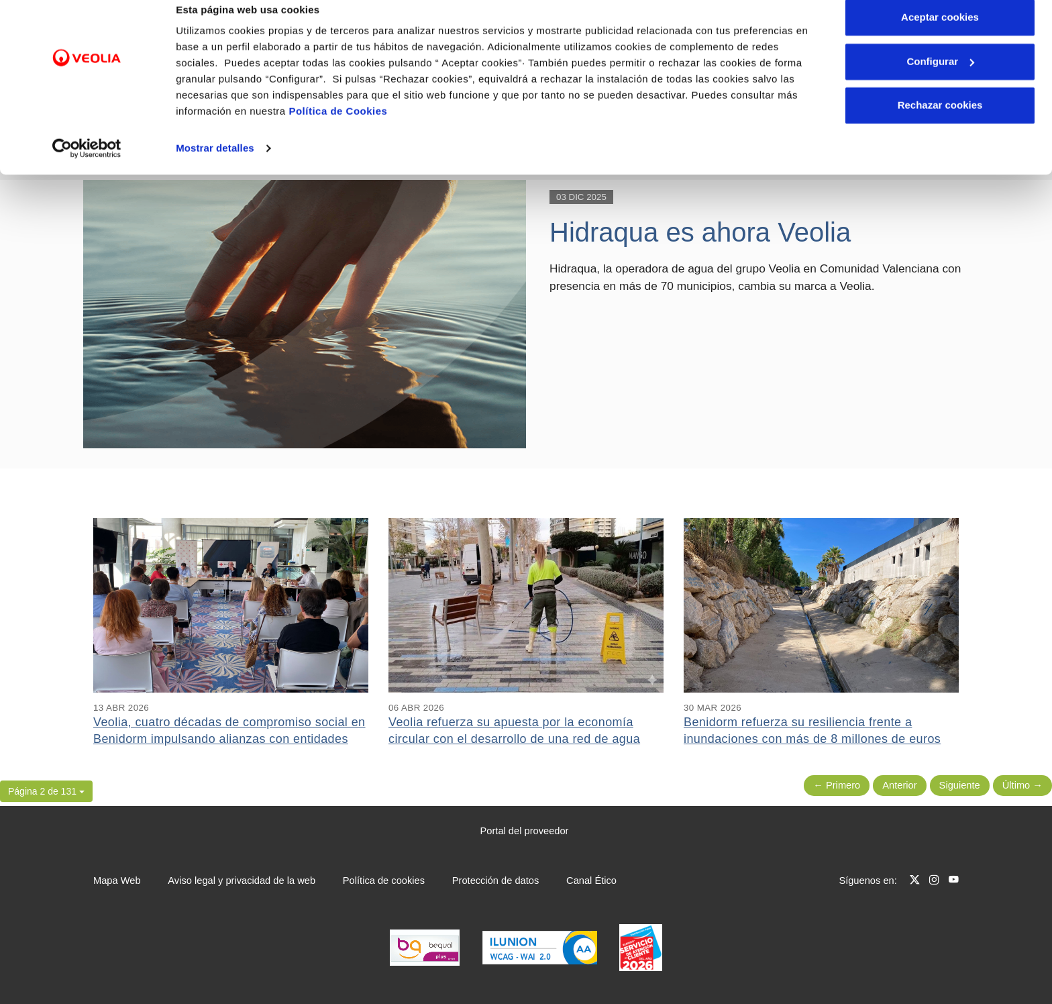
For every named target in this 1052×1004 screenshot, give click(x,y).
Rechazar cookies (940, 123)
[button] (46, 791)
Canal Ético (591, 880)
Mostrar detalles (215, 166)
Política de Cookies (337, 129)
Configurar (940, 79)
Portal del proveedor (524, 830)
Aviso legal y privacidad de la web (241, 880)
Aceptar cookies (940, 35)
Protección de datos (495, 880)
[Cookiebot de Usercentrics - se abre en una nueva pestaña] (87, 166)
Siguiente (959, 785)
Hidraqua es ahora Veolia (700, 232)
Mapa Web (117, 880)
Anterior (899, 785)
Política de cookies (384, 880)
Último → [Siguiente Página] (1022, 785)
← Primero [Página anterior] (836, 785)
